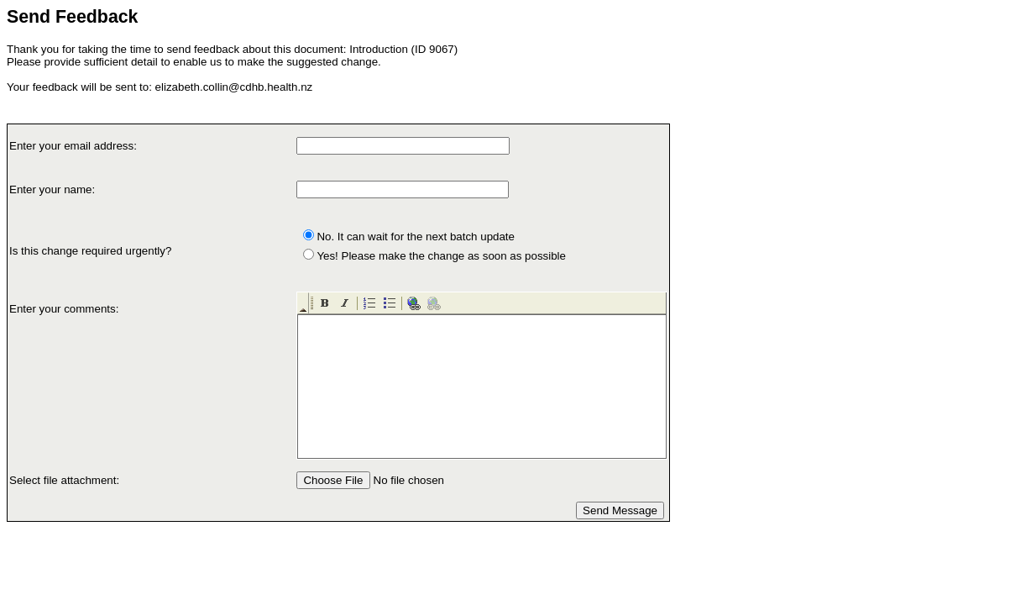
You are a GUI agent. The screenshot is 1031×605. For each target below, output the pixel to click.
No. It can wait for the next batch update (416, 236)
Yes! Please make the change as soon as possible (441, 256)
